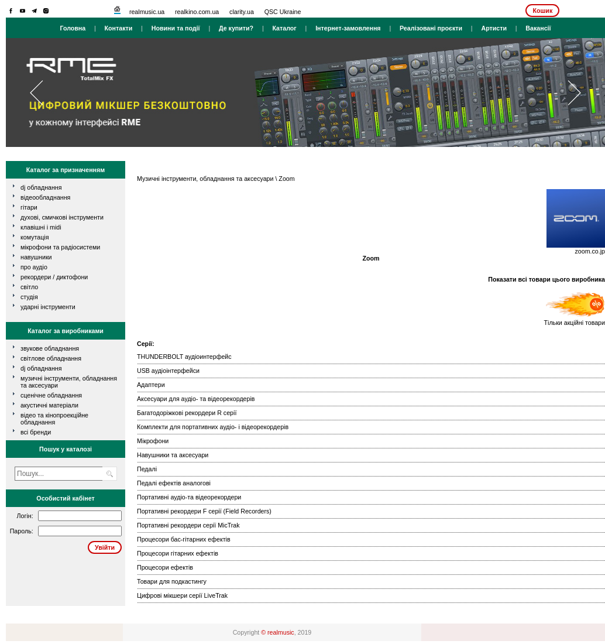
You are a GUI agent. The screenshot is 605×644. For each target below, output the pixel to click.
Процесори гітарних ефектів (177, 553)
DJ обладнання (41, 368)
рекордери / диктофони (54, 276)
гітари (28, 207)
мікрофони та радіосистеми (60, 247)
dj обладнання (41, 187)
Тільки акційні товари (574, 319)
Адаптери (151, 384)
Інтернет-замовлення (347, 28)
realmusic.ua (146, 11)
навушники (36, 257)
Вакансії (538, 28)
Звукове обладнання (49, 348)
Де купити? (236, 28)
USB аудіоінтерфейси (168, 370)
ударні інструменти (47, 306)
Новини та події (176, 28)
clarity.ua (241, 11)
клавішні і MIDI (40, 227)
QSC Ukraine (282, 11)
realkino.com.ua (197, 11)
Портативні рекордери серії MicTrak (188, 525)
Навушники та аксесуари (172, 454)
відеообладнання (45, 197)
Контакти (119, 28)
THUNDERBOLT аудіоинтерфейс (184, 356)
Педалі (147, 468)
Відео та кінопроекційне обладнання (54, 419)
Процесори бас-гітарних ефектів (184, 539)
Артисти (494, 28)
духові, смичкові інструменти (62, 217)
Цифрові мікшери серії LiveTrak (182, 595)
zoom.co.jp (590, 251)
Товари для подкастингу (172, 581)
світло (29, 286)
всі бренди (35, 432)
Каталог (284, 28)
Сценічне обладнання (51, 395)
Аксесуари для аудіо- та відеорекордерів (196, 398)
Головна (72, 28)
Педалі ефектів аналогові (174, 483)
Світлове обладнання (50, 358)
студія (29, 296)
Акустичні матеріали (49, 405)
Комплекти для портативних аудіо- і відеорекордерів (212, 426)
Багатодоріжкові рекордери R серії (186, 412)
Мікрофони (153, 440)
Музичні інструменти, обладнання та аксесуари (205, 178)
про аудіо (33, 266)
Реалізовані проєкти (431, 28)
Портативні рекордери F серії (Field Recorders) (204, 511)
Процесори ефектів (165, 567)
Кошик (542, 10)
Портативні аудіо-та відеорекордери (189, 497)
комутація (34, 237)
